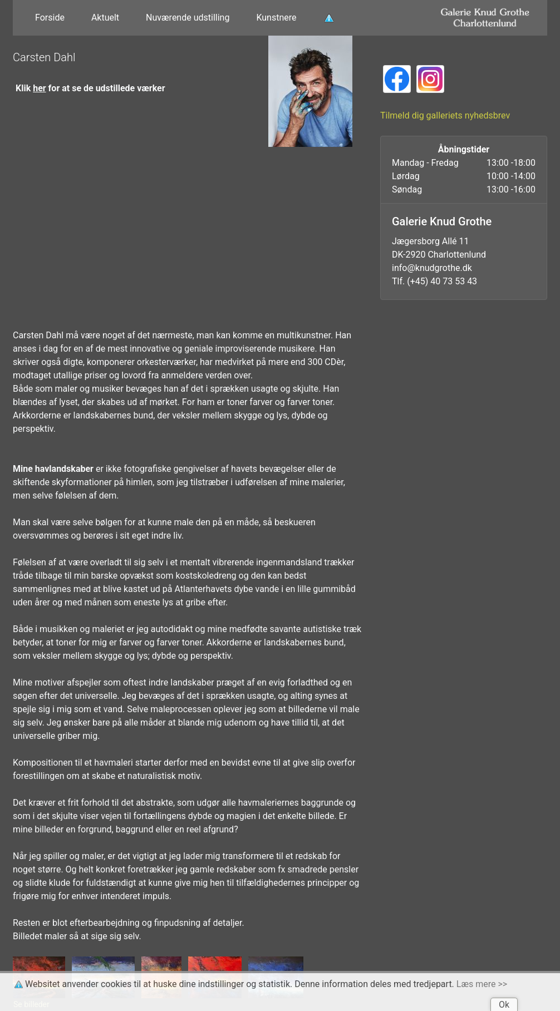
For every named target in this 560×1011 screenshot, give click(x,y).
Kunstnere (276, 17)
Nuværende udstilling (187, 17)
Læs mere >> (481, 984)
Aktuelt (105, 17)
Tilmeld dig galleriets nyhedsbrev (445, 115)
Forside (50, 17)
